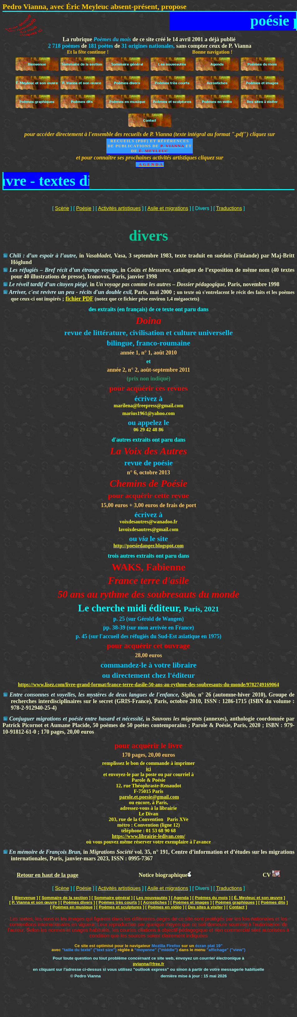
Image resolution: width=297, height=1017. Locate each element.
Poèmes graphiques (235, 902)
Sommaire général (112, 897)
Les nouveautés (151, 897)
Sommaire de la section (64, 897)
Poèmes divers (77, 902)
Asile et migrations (167, 208)
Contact (236, 907)
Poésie (83, 208)
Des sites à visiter (205, 907)
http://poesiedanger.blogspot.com (148, 545)
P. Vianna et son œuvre (34, 902)
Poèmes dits (273, 902)
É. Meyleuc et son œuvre (258, 897)
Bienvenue (24, 897)
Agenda (181, 897)
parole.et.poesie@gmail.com (149, 796)
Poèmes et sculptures (120, 907)
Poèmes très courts (118, 902)
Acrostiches (155, 902)
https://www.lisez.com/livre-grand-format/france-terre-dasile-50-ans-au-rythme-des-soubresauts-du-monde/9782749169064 (148, 684)
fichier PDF (79, 299)
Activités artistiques (119, 208)
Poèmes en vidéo (165, 907)
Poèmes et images (191, 902)
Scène (62, 208)
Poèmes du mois (211, 897)
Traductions (229, 208)
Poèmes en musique (73, 907)
